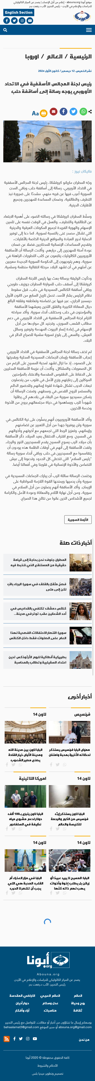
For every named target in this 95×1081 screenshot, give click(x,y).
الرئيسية (81, 56)
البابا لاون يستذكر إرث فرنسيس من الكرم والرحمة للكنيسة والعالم (69, 819)
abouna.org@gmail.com (75, 1026)
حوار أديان (22, 1003)
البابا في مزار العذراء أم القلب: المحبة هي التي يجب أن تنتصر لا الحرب (25, 883)
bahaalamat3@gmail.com (21, 1026)
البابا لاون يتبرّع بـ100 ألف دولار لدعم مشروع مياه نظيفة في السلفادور (25, 819)
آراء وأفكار (22, 1010)
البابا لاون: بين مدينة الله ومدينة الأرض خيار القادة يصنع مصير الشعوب (25, 755)
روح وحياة (78, 1003)
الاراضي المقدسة (22, 995)
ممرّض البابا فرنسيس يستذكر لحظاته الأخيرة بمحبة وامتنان (69, 752)
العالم (54, 56)
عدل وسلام (50, 1003)
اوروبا (32, 56)
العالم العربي (50, 995)
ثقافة (77, 1010)
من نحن (84, 1039)
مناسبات (50, 1010)
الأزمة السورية (78, 519)
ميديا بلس (38, 1073)
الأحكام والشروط (48, 1065)
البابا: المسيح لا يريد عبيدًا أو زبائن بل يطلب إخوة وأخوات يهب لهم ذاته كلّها (69, 883)
